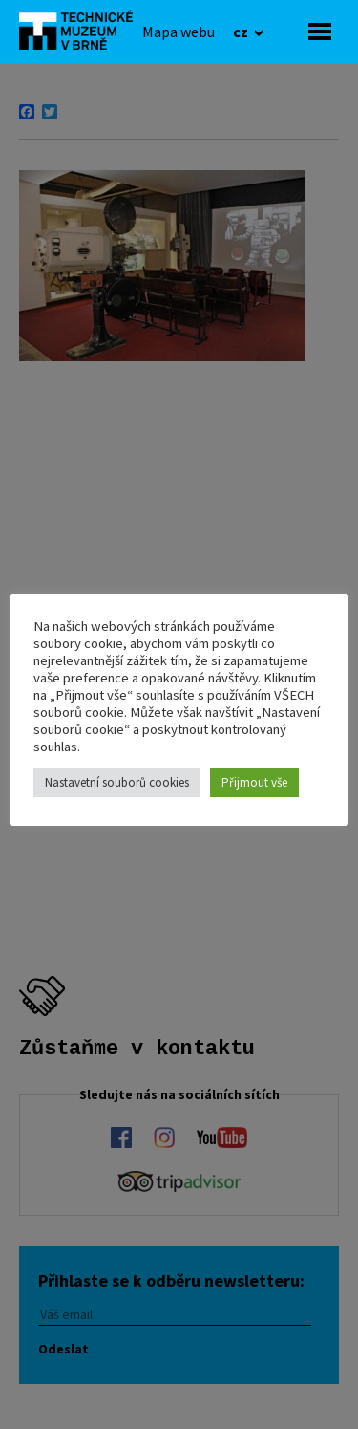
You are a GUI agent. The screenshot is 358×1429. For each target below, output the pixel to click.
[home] (81, 30)
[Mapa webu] (178, 31)
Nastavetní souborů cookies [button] (117, 782)
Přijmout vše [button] (254, 782)
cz (242, 31)
